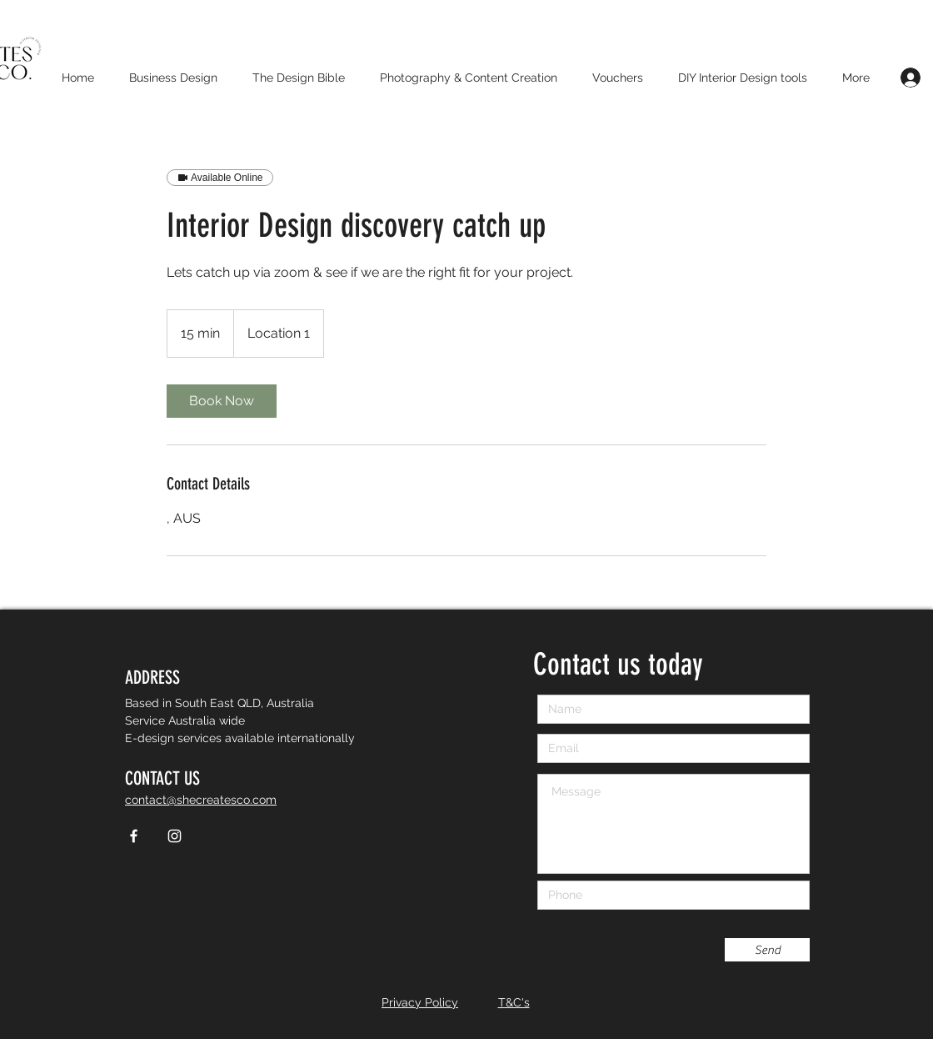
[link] (222, 401)
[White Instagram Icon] (174, 836)
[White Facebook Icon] (133, 836)
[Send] (767, 949)
